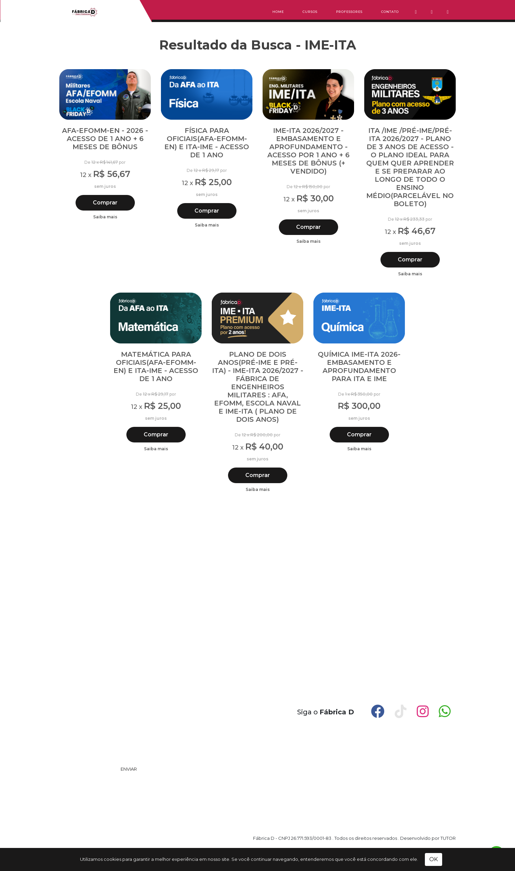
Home (278, 12)
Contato (390, 12)
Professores (349, 12)
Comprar (105, 202)
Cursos (310, 12)
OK (433, 859)
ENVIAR (129, 769)
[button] (419, 12)
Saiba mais (105, 216)
